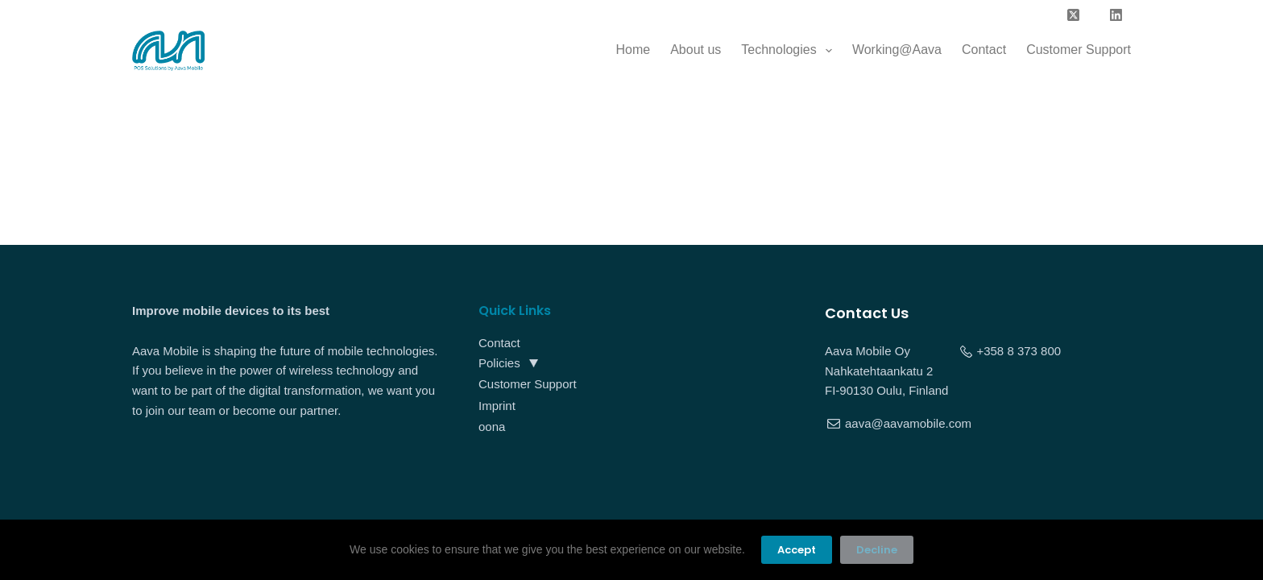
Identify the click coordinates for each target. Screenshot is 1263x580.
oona (491, 426)
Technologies (790, 50)
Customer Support (1078, 49)
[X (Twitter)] (1073, 15)
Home (632, 49)
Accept (796, 549)
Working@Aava (897, 49)
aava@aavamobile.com (908, 423)
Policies (499, 363)
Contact (984, 49)
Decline (876, 549)
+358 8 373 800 (1018, 351)
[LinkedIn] (1116, 15)
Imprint (497, 405)
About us (695, 49)
